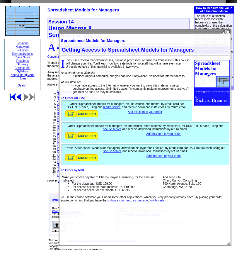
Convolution (55, 56)
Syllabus (22, 71)
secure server (111, 107)
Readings (22, 60)
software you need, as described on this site (135, 200)
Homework (23, 46)
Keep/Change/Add (23, 75)
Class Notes (22, 57)
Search (22, 85)
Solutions (22, 50)
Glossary (22, 64)
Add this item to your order (145, 111)
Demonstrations (22, 53)
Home (22, 78)
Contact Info (22, 67)
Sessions (23, 43)
